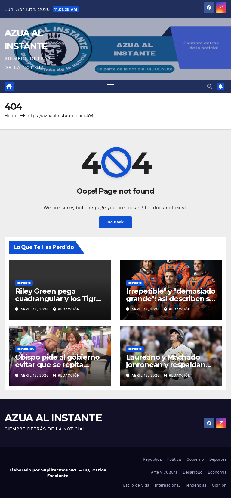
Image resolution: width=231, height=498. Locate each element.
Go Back (115, 222)
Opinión (219, 485)
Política (174, 459)
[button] (209, 86)
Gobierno (195, 459)
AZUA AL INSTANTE (53, 418)
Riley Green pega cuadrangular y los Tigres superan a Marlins (59, 299)
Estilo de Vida (136, 485)
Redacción (66, 310)
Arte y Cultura (164, 472)
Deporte (24, 283)
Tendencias (196, 485)
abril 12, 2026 (35, 310)
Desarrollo (192, 472)
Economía (217, 472)
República (25, 349)
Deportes (217, 459)
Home (11, 116)
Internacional (167, 485)
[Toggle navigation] (110, 86)
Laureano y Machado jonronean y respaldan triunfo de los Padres (165, 365)
